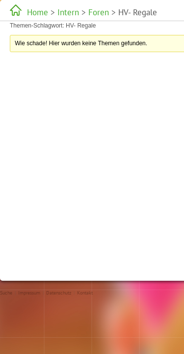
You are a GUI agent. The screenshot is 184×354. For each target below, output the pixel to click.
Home (34, 12)
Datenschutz (58, 293)
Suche (6, 293)
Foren (76, 12)
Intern (55, 12)
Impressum (29, 293)
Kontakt (85, 293)
